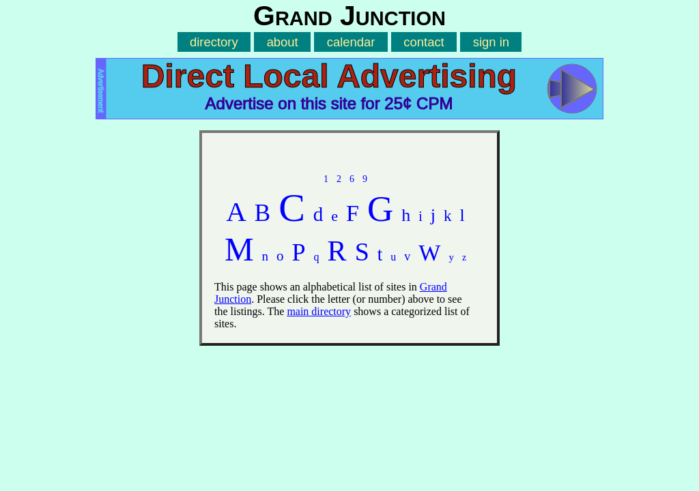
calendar (351, 42)
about (282, 42)
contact (423, 42)
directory (214, 42)
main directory (319, 311)
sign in (491, 42)
